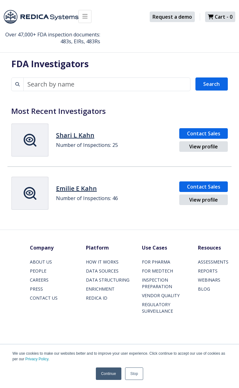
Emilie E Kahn (76, 188)
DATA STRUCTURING (107, 280)
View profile (203, 146)
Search (211, 84)
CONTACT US (44, 298)
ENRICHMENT (100, 289)
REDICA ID (96, 298)
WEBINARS (209, 280)
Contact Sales (203, 133)
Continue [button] (108, 374)
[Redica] (41, 17)
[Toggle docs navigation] (84, 16)
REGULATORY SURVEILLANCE (157, 308)
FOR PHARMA (156, 262)
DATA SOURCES (102, 271)
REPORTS (208, 271)
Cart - (220, 16)
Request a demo (172, 16)
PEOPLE (38, 271)
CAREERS (39, 280)
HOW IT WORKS (102, 262)
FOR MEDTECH (157, 271)
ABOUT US (41, 262)
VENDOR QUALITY (161, 295)
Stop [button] (134, 374)
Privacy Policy (36, 359)
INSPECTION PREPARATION (157, 283)
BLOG (204, 289)
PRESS (36, 289)
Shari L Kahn (75, 135)
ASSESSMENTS (213, 262)
